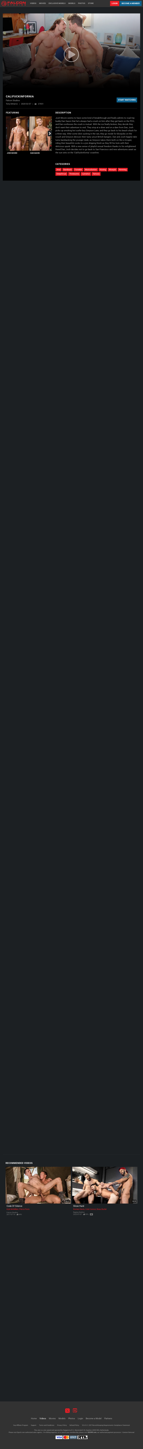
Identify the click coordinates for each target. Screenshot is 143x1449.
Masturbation (91, 169)
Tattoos (96, 174)
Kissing (103, 169)
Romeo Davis (78, 1209)
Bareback (67, 169)
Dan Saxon (35, 153)
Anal (58, 169)
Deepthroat (61, 174)
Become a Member (131, 3)
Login (115, 3)
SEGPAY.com (92, 1432)
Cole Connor (90, 1209)
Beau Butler (102, 1209)
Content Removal (128, 1432)
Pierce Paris (24, 1209)
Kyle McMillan (12, 1209)
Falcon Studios (12, 1213)
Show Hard (78, 1206)
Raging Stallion (79, 1212)
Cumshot (86, 174)
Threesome (74, 174)
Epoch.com (21, 1432)
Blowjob (112, 169)
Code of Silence (14, 1206)
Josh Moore (12, 153)
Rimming (123, 169)
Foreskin (78, 169)
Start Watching (127, 100)
